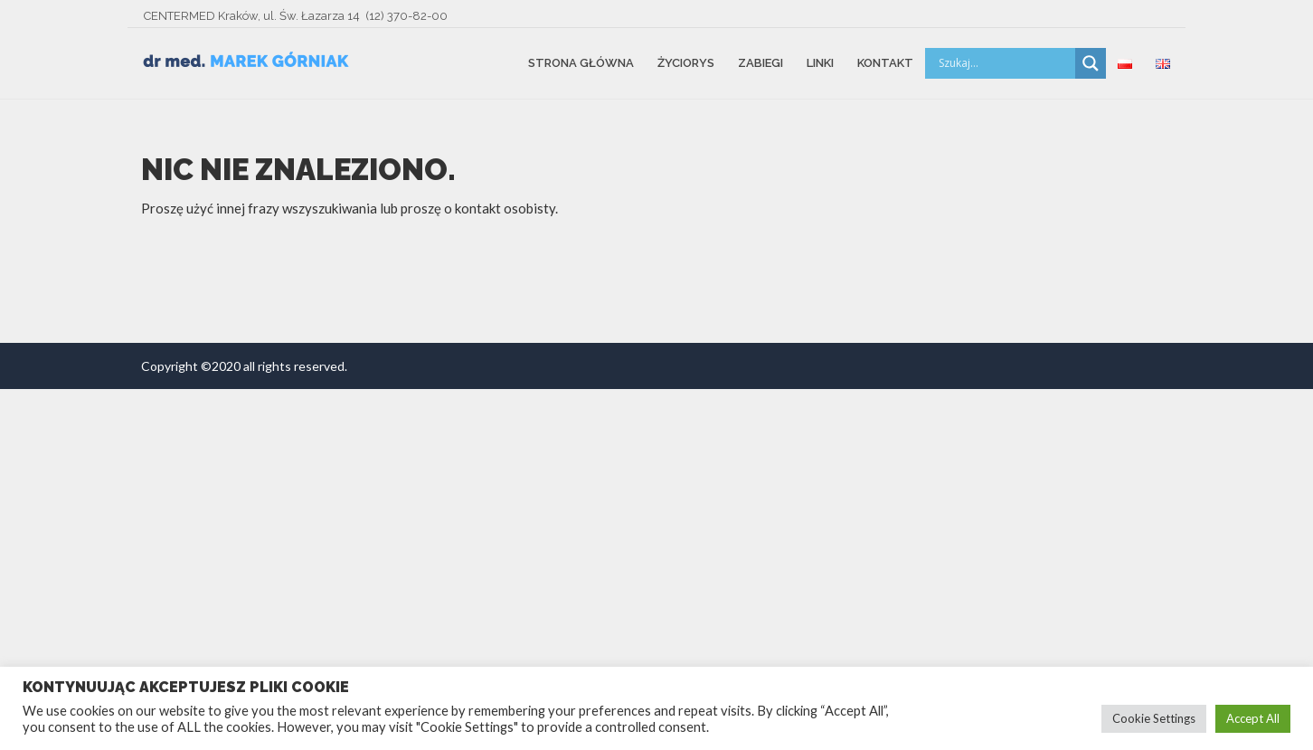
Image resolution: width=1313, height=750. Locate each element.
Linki (820, 63)
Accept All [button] (1253, 718)
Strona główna (581, 63)
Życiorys (685, 63)
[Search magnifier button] (1090, 63)
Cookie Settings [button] (1153, 718)
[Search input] (1005, 63)
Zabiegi (760, 63)
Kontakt (885, 63)
